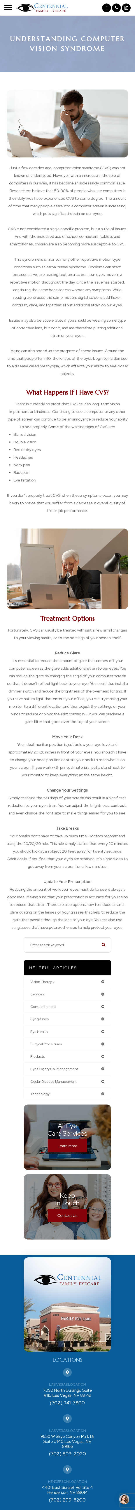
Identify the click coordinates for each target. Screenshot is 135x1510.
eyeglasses (39, 1019)
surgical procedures (46, 1044)
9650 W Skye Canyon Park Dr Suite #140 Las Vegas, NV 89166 (67, 1441)
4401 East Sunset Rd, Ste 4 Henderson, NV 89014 (67, 1490)
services (37, 994)
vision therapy (42, 981)
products (37, 1056)
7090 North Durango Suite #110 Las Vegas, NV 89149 (67, 1393)
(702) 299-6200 (67, 1500)
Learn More (67, 1145)
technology (39, 1093)
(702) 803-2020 (67, 1454)
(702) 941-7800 (67, 1403)
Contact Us (67, 1215)
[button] (106, 7)
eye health (39, 1031)
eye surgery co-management (54, 1068)
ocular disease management (53, 1081)
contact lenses (43, 1006)
